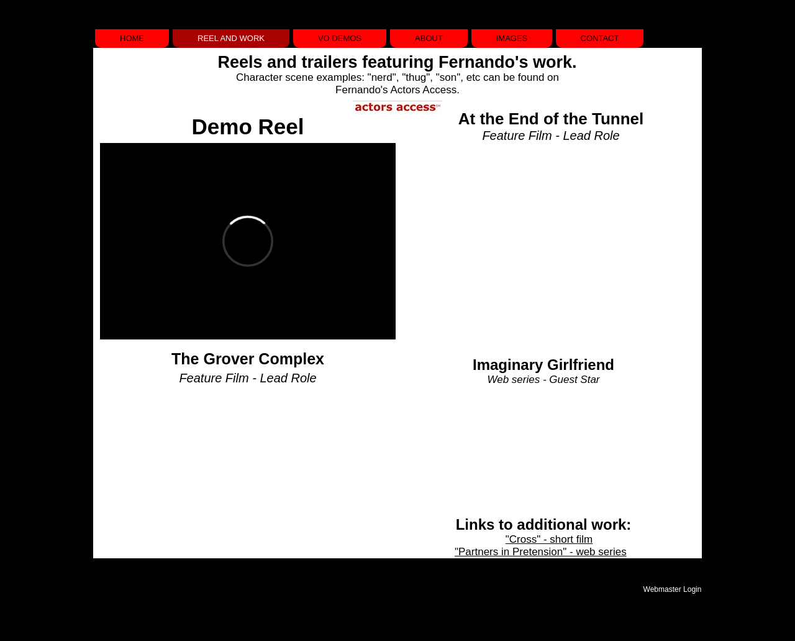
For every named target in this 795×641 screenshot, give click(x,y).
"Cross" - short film (549, 539)
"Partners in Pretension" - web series (541, 552)
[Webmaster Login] (672, 589)
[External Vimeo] (248, 241)
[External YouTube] (543, 241)
